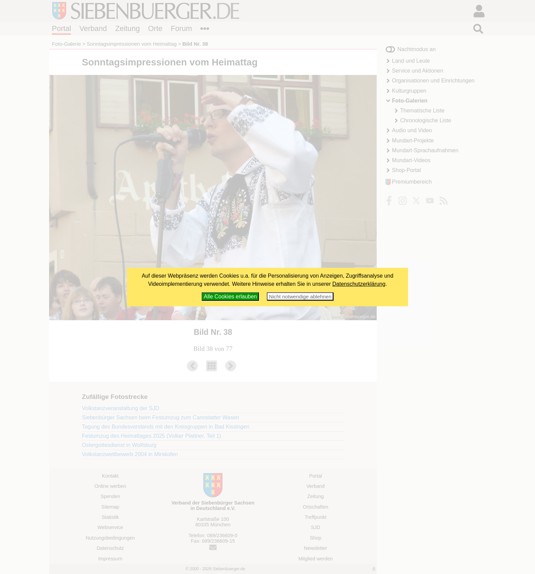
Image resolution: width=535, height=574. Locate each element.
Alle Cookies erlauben (230, 296)
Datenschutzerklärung (359, 284)
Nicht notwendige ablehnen (300, 296)
